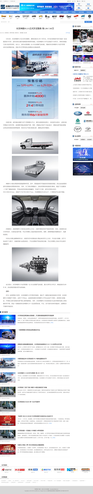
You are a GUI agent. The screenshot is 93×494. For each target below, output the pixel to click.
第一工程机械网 (57, 480)
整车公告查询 (79, 5)
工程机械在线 (75, 480)
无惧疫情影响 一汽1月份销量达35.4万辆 (82, 88)
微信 (79, 1)
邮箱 (84, 1)
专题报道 (58, 12)
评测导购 (34, 12)
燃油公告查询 (88, 9)
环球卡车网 (43, 480)
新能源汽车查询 (79, 9)
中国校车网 (50, 480)
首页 (1, 1)
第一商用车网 (16, 480)
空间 (75, 1)
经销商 (73, 12)
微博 (70, 1)
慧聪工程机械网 (66, 480)
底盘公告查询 (88, 5)
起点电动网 (27, 482)
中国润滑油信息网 (5, 482)
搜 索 (89, 21)
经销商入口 (6, 1)
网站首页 (3, 12)
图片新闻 (50, 12)
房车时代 (34, 482)
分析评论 (19, 12)
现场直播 (89, 12)
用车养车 (42, 12)
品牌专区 (65, 12)
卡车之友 (23, 480)
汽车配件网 (13, 482)
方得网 (9, 480)
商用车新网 (29, 480)
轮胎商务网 (82, 480)
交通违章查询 (20, 482)
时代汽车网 (36, 480)
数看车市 (27, 12)
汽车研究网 (3, 480)
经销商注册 (12, 1)
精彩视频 (81, 12)
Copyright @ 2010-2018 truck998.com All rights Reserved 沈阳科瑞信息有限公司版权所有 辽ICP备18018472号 (46, 490)
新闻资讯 (11, 12)
